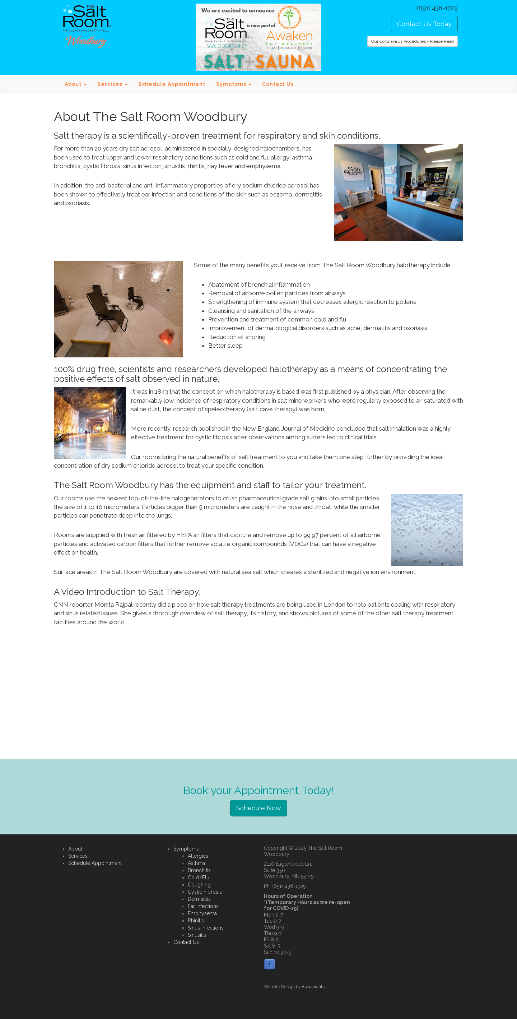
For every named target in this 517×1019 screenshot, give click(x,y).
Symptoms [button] (233, 84)
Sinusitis (197, 935)
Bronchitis (199, 870)
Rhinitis (196, 920)
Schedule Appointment (171, 84)
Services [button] (112, 84)
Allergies (198, 856)
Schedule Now (258, 808)
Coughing (199, 885)
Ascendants (313, 986)
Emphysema (202, 913)
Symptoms (186, 849)
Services (78, 856)
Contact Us (278, 84)
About (75, 849)
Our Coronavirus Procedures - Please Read (412, 41)
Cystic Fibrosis (205, 892)
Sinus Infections (206, 928)
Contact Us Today (424, 24)
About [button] (76, 84)
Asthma (196, 863)
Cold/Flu (198, 877)
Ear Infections (203, 906)
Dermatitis (199, 899)
